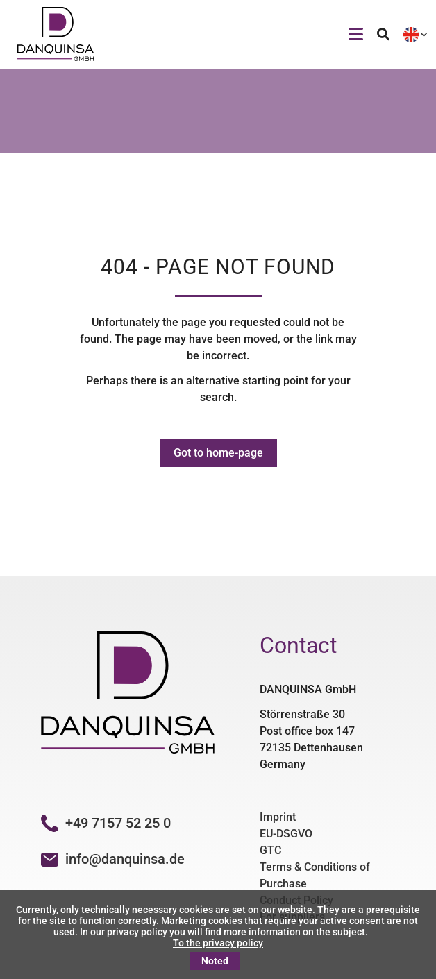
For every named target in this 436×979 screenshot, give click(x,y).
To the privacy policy (218, 942)
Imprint (278, 817)
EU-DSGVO (286, 833)
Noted (214, 961)
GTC (270, 850)
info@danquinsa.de (125, 859)
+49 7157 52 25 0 (106, 823)
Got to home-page (218, 452)
